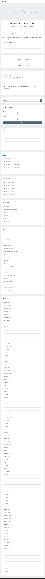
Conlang (4, 1)
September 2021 (7, 417)
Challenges (6, 206)
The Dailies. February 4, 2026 (10, 194)
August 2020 (6, 456)
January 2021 (7, 441)
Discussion (6, 254)
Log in (5, 137)
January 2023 (7, 370)
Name (10, 113)
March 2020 (6, 471)
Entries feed (6, 140)
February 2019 (7, 509)
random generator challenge (10, 287)
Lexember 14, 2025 (14, 167)
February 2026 (7, 302)
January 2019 (7, 512)
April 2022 (6, 397)
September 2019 (7, 489)
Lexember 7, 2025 (14, 170)
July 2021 (6, 423)
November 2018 (7, 518)
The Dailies (6, 50)
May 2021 (6, 429)
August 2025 (6, 320)
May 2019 (6, 500)
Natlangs (6, 278)
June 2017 (6, 568)
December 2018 (7, 515)
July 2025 (6, 323)
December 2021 (7, 409)
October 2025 (7, 314)
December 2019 (7, 480)
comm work (6, 242)
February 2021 (7, 438)
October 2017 (7, 557)
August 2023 (6, 349)
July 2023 (6, 352)
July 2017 (6, 566)
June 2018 (6, 533)
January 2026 (7, 305)
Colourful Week (7, 236)
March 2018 (6, 542)
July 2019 (6, 494)
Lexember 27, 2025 (14, 158)
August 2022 (6, 385)
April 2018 (6, 539)
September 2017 (7, 560)
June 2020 (6, 462)
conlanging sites (7, 245)
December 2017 (7, 551)
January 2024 (7, 335)
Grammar (6, 260)
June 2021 (6, 426)
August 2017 (6, 563)
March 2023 (6, 364)
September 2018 (7, 524)
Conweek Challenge (8, 248)
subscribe (10, 83)
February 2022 (7, 403)
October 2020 (7, 450)
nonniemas (23, 26)
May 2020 (6, 465)
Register (6, 134)
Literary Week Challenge (9, 275)
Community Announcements (10, 209)
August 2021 (6, 420)
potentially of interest (9, 281)
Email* (10, 118)
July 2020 (6, 459)
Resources (6, 215)
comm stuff (6, 239)
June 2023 (6, 355)
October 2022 (7, 379)
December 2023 (7, 338)
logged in (12, 77)
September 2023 (7, 346)
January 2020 (7, 477)
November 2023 (7, 341)
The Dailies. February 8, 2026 (10, 182)
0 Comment (31, 26)
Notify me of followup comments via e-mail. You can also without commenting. (21, 82)
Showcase (6, 218)
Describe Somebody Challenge (11, 251)
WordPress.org (7, 146)
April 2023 (6, 361)
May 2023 (6, 358)
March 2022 (6, 400)
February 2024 (7, 332)
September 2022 (7, 382)
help (5, 263)
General (5, 212)
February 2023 (7, 367)
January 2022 (7, 406)
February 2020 (7, 474)
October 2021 (7, 415)
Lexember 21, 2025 (14, 164)
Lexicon (5, 272)
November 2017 (7, 554)
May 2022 (6, 394)
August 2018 (6, 527)
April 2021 (6, 432)
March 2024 (6, 329)
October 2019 (7, 486)
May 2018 (6, 536)
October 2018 (7, 521)
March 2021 (6, 435)
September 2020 (7, 453)
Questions (6, 284)
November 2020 (7, 447)
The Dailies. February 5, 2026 (10, 191)
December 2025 (7, 308)
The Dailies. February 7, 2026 (10, 185)
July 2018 (6, 530)
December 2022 (7, 373)
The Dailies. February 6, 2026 (10, 188)
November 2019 (7, 483)
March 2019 (6, 506)
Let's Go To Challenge (9, 266)
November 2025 (7, 311)
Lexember (6, 269)
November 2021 (7, 412)
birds (5, 233)
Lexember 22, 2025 (14, 161)
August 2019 (6, 492)
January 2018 (7, 548)
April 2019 (6, 503)
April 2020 (6, 468)
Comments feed (7, 143)
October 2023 (7, 344)
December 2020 (7, 444)
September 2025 (7, 317)
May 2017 (6, 571)
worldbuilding (7, 290)
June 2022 (6, 391)
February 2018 (7, 545)
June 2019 (6, 497)
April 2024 (6, 326)
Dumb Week (6, 257)
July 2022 (6, 388)
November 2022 (7, 376)
